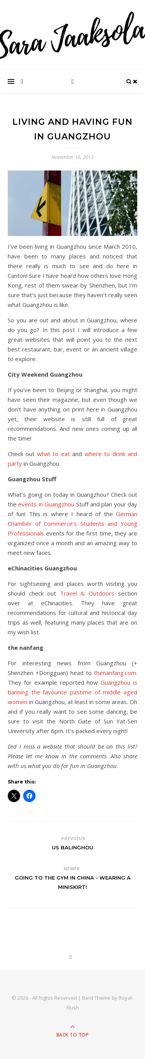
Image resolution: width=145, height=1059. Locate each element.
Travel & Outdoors (87, 593)
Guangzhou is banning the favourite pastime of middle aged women (72, 692)
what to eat (53, 454)
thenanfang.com (115, 673)
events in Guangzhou (46, 504)
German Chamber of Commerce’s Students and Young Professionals (72, 523)
